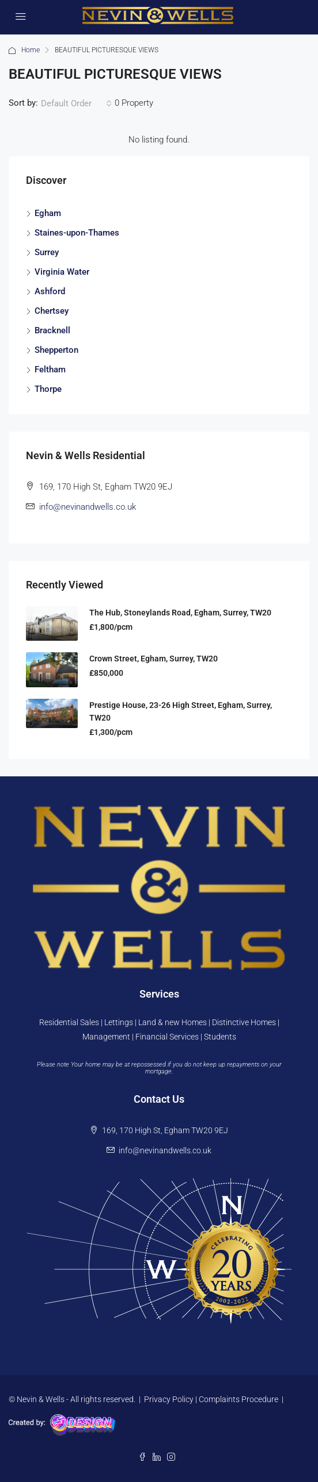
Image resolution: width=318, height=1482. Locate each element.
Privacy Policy (169, 1399)
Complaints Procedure (238, 1399)
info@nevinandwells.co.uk (87, 507)
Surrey (47, 252)
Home (30, 50)
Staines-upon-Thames (77, 233)
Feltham (50, 369)
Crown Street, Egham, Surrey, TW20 (153, 658)
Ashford (50, 291)
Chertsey (52, 311)
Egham (48, 213)
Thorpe (48, 389)
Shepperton (56, 350)
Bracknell (52, 330)
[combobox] (76, 103)
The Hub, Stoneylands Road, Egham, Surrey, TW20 (180, 612)
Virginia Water (62, 272)
